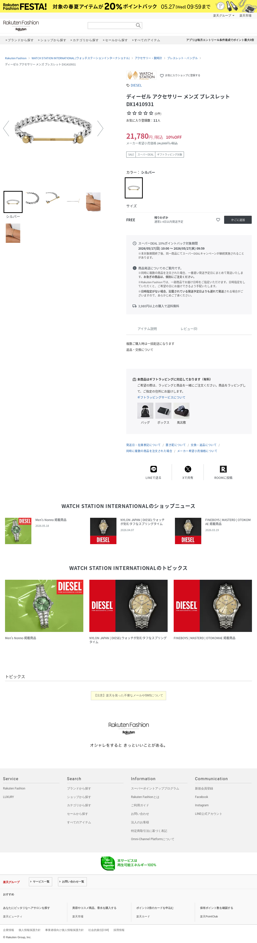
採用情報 (118, 930)
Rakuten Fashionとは (145, 797)
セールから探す (77, 814)
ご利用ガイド (140, 805)
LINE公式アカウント (208, 814)
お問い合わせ (140, 814)
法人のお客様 (140, 822)
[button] (6, 128)
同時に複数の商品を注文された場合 (149, 451)
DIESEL (136, 85)
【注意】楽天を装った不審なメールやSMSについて (128, 695)
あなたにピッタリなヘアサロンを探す (26, 908)
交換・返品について (204, 445)
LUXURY (8, 797)
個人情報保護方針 (30, 930)
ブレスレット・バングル (182, 58)
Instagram (202, 805)
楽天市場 (245, 15)
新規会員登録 (204, 788)
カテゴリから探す (79, 805)
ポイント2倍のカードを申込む (155, 908)
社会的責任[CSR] (98, 930)
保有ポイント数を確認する (216, 908)
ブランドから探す (79, 788)
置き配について (176, 445)
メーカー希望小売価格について (197, 451)
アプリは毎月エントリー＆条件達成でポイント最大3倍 (220, 40)
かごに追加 (238, 220)
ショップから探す (79, 797)
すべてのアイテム (79, 822)
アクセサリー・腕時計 (148, 58)
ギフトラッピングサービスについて (161, 397)
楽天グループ (222, 15)
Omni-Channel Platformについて (152, 839)
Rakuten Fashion (42, 25)
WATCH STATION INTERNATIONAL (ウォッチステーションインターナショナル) (81, 58)
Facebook (201, 797)
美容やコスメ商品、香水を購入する (94, 908)
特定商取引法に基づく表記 (149, 831)
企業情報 (8, 930)
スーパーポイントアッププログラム (155, 788)
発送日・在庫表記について (143, 445)
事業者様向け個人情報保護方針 (64, 930)
